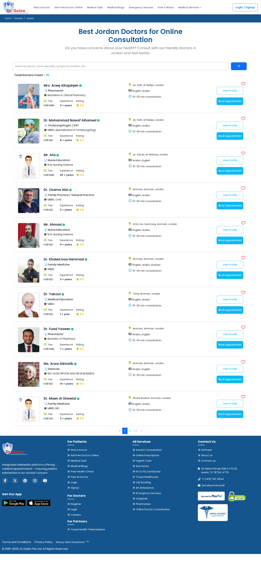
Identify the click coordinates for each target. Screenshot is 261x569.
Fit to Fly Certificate (148, 486)
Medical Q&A (95, 7)
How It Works (166, 7)
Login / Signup (245, 7)
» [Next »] (141, 446)
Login (74, 497)
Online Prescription (147, 470)
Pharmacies (143, 519)
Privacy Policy (43, 557)
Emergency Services (141, 7)
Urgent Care (143, 475)
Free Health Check (82, 486)
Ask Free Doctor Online (69, 7)
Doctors (19, 18)
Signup (75, 502)
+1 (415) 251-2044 (213, 494)
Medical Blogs (115, 7)
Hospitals (142, 513)
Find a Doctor (42, 7)
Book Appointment (228, 102)
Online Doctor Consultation (153, 524)
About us (207, 470)
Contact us (208, 475)
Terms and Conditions (16, 557)
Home (8, 18)
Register (76, 519)
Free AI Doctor (79, 492)
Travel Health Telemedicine (88, 544)
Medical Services (189, 7)
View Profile (228, 91)
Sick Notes (142, 481)
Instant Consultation (149, 464)
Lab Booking (143, 497)
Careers (76, 529)
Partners (206, 464)
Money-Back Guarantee (73, 557)
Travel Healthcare (147, 492)
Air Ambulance (145, 502)
